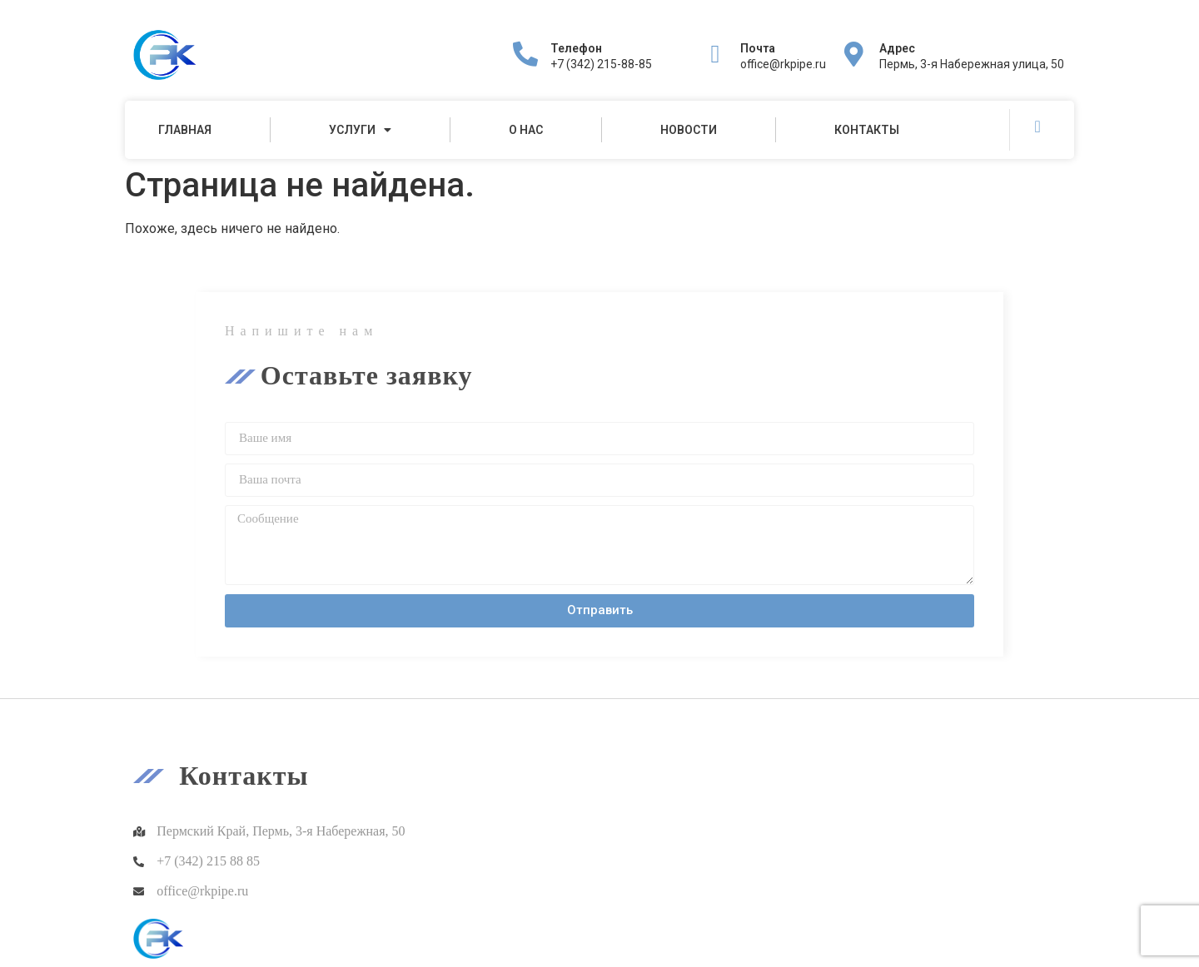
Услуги (360, 129)
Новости (688, 129)
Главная (184, 129)
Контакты (866, 129)
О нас (526, 129)
